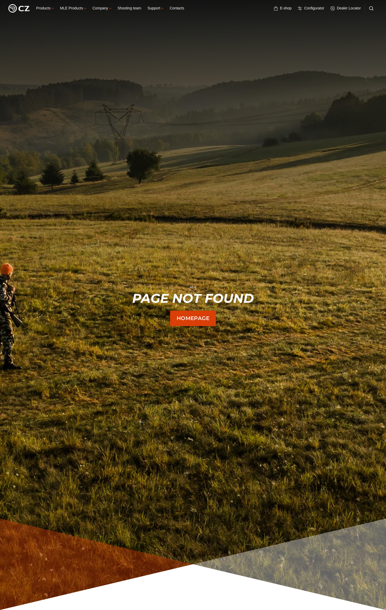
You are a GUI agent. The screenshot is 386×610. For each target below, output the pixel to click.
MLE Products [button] (73, 8)
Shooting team (129, 8)
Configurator (311, 8)
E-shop (283, 8)
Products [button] (45, 8)
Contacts (177, 8)
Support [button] (155, 8)
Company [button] (101, 8)
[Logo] (19, 8)
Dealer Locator (346, 8)
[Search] (371, 8)
